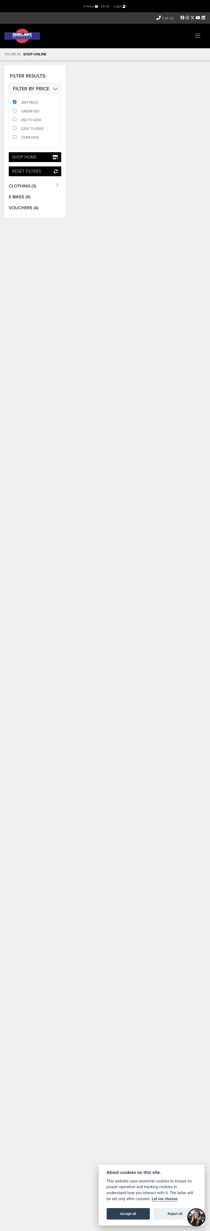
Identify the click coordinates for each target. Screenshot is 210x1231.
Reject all (175, 1214)
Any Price (29, 102)
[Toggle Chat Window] (196, 1217)
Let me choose (165, 1199)
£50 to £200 (31, 119)
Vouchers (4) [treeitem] (23, 208)
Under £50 (30, 111)
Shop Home (35, 157)
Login (120, 6)
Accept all (128, 1214)
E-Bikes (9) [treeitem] (19, 197)
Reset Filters (35, 171)
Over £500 (30, 137)
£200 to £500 (32, 128)
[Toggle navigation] (197, 36)
